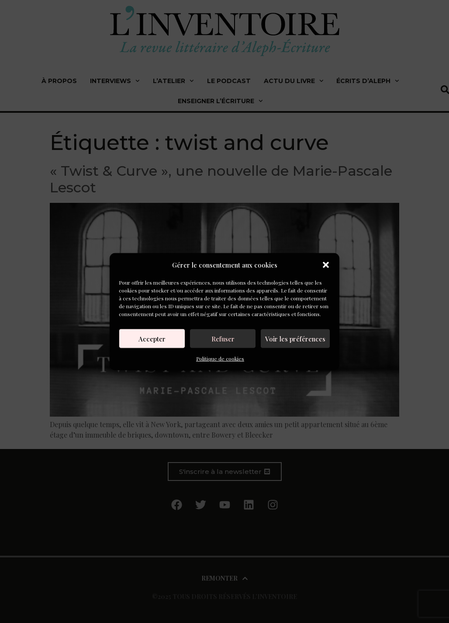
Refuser (223, 338)
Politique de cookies (220, 358)
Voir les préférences (295, 338)
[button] (325, 265)
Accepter (152, 338)
